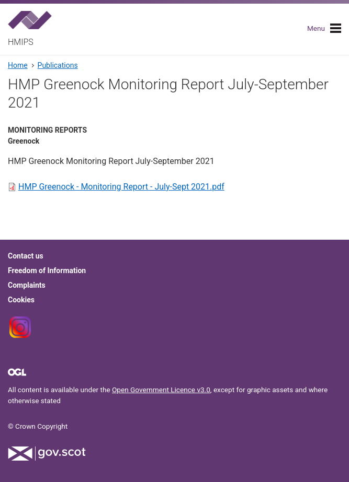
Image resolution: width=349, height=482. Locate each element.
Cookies (21, 300)
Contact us (25, 256)
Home (18, 65)
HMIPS (20, 42)
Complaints (27, 285)
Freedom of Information (47, 270)
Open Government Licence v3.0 (161, 389)
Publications (58, 65)
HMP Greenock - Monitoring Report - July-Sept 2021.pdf (121, 187)
